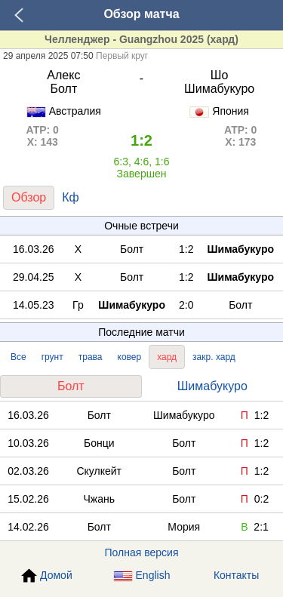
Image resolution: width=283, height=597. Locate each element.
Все (18, 357)
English (142, 575)
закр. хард (213, 357)
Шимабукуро (212, 386)
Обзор (28, 197)
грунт (52, 357)
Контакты (236, 575)
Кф (70, 197)
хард (167, 357)
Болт (71, 386)
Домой (46, 575)
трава (90, 357)
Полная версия (142, 552)
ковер (130, 357)
